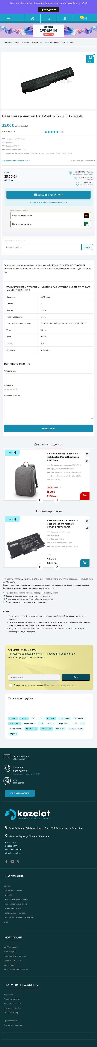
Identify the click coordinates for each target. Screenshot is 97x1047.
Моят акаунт (9, 951)
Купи (87, 247)
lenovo (13, 718)
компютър (14, 723)
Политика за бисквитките (15, 904)
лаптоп (24, 718)
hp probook (63, 723)
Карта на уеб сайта (12, 1008)
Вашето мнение (12, 395)
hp (41, 718)
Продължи (48, 428)
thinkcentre (64, 718)
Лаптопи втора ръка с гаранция (18, 917)
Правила (8, 895)
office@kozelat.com (21, 759)
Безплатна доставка (13, 890)
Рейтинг (9, 385)
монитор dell (15, 729)
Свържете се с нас (12, 999)
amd (75, 723)
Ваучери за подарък (13, 1025)
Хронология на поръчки (15, 956)
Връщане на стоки (12, 1003)
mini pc (51, 723)
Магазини (8, 994)
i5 (82, 723)
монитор (60, 729)
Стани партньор (11, 1012)
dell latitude (46, 729)
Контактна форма (19, 793)
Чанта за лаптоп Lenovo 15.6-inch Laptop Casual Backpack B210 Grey (63, 457)
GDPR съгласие (10, 947)
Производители (11, 1020)
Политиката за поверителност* (60, 685)
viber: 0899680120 (13, 849)
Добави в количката (48, 194)
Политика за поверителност (16, 899)
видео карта (29, 723)
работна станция (76, 729)
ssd (41, 723)
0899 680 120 (20, 771)
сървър (13, 734)
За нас (7, 886)
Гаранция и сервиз (12, 908)
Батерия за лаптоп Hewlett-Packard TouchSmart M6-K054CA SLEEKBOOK (62, 523)
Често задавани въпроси (15, 913)
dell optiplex (79, 718)
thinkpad (50, 718)
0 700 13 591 (19, 767)
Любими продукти (12, 960)
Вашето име (10, 371)
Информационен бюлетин (16, 969)
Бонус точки (9, 965)
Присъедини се (48, 9)
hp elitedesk (31, 729)
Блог (6, 922)
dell (33, 718)
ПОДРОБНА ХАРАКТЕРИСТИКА (16, 160)
